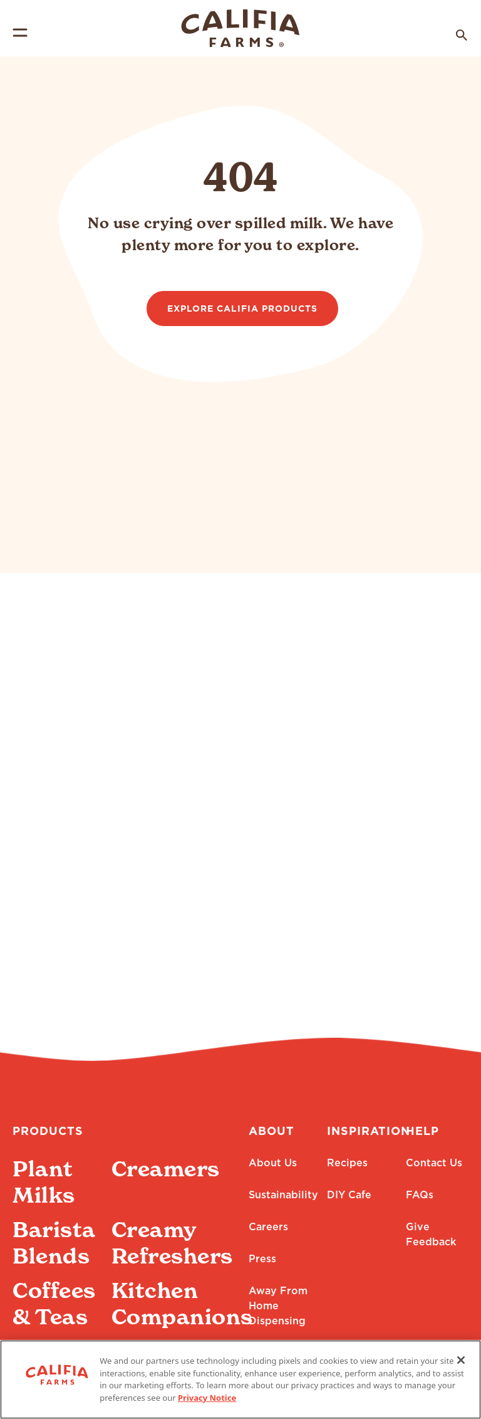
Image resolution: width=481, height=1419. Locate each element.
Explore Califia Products (242, 309)
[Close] (461, 1371)
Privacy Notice (207, 1407)
